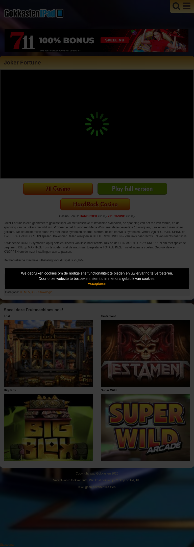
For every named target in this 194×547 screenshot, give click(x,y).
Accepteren (97, 284)
